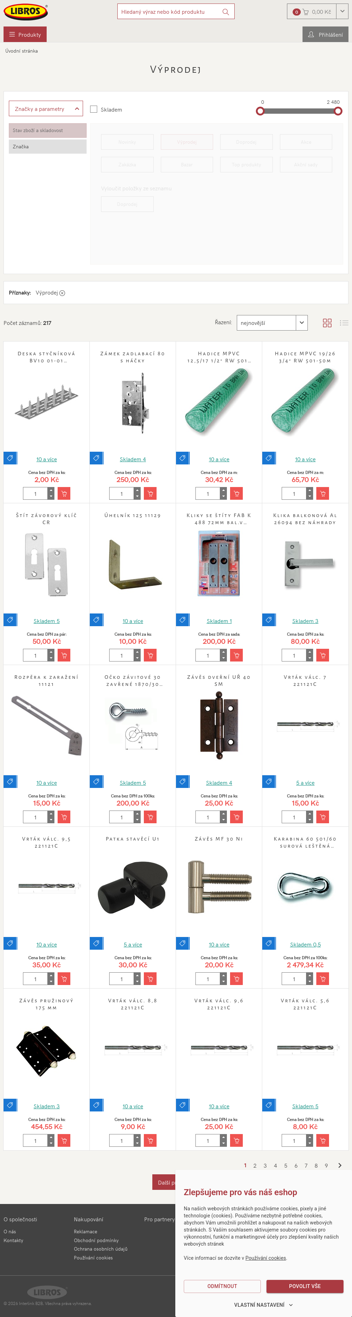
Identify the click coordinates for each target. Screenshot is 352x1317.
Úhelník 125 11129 (132, 515)
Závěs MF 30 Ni (219, 839)
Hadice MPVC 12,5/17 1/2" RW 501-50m (219, 360)
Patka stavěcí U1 (133, 839)
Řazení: (223, 322)
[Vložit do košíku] (64, 493)
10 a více (46, 459)
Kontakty (13, 1240)
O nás (10, 1231)
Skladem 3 (305, 620)
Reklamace (85, 1231)
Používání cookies (93, 1257)
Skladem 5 (47, 620)
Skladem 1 (219, 620)
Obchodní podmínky (96, 1240)
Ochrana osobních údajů (101, 1248)
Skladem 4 (133, 459)
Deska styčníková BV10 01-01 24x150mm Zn (47, 360)
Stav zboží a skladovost (38, 130)
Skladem (111, 109)
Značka (21, 146)
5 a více (305, 782)
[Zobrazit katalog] (327, 323)
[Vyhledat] (226, 11)
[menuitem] (25, 34)
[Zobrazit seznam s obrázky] (344, 323)
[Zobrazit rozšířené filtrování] (46, 108)
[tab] (48, 130)
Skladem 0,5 (305, 944)
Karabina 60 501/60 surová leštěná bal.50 (305, 846)
